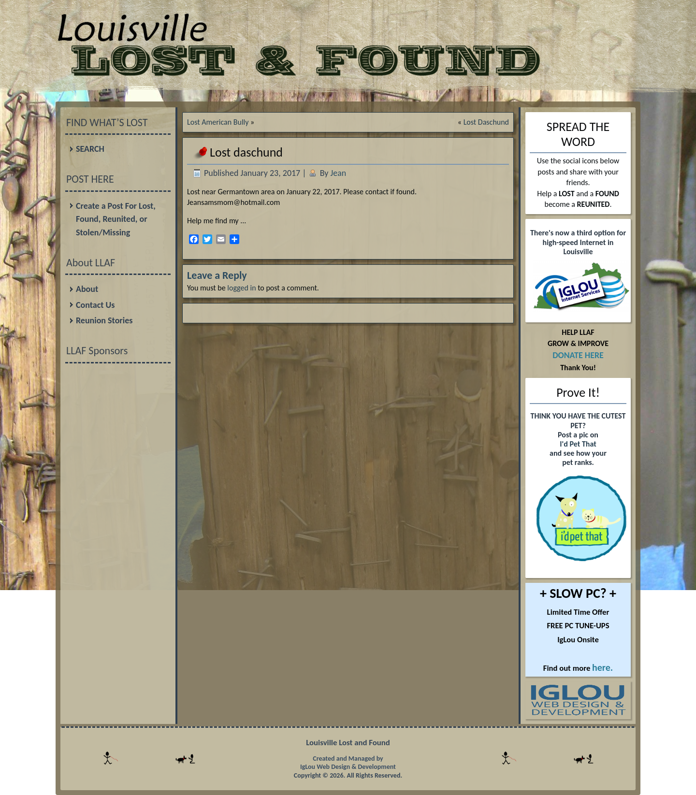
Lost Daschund (486, 122)
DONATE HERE (578, 355)
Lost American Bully (217, 122)
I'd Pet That (578, 443)
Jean (339, 173)
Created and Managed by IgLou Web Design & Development (348, 762)
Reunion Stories (104, 320)
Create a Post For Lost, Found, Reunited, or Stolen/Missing (116, 219)
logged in (241, 287)
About (87, 289)
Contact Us (95, 305)
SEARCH (90, 149)
